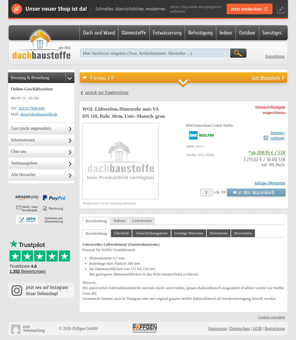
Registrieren (274, 328)
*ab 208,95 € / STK (266, 153)
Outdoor (247, 33)
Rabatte (120, 220)
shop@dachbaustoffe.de (38, 114)
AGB (257, 328)
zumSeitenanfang (34, 328)
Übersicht (121, 233)
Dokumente (219, 233)
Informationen (23, 140)
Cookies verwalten (271, 317)
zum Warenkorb (266, 77)
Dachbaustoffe (41, 45)
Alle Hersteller (23, 175)
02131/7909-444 (31, 108)
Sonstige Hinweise (188, 233)
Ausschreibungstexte (151, 233)
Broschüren (243, 233)
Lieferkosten (142, 220)
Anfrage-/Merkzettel (270, 183)
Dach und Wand (99, 33)
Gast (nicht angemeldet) (31, 128)
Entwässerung (167, 33)
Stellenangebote (24, 163)
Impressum (217, 328)
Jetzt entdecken (249, 9)
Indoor (226, 33)
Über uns (18, 151)
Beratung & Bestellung (30, 78)
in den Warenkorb (256, 192)
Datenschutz (240, 328)
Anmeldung (274, 56)
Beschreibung (96, 221)
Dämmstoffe (134, 33)
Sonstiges (272, 33)
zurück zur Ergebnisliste (107, 92)
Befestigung (200, 33)
